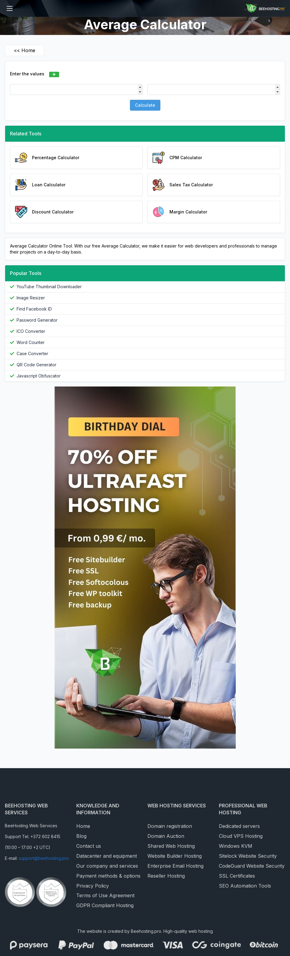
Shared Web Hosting (171, 846)
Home (83, 826)
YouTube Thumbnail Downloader (49, 286)
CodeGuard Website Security (252, 866)
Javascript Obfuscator (39, 375)
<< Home (24, 50)
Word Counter (31, 342)
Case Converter (32, 353)
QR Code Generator (36, 364)
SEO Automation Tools (245, 886)
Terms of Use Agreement (105, 895)
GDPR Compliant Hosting (105, 905)
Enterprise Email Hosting (175, 866)
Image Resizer (31, 297)
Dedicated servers (239, 826)
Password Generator (37, 320)
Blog (81, 836)
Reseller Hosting (166, 876)
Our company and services (107, 866)
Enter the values (27, 73)
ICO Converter (31, 331)
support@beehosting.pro (44, 858)
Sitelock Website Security (248, 856)
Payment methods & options (108, 876)
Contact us (88, 846)
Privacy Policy (92, 886)
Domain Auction (165, 836)
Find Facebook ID (34, 308)
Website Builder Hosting (174, 856)
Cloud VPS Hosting (241, 836)
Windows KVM (235, 846)
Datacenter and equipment (106, 856)
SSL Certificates (237, 876)
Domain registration (169, 826)
